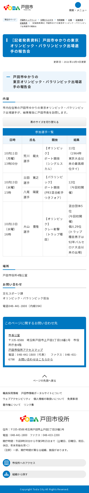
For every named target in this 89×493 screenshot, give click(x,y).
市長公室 (14, 335)
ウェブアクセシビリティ (17, 399)
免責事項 (72, 399)
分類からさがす (46, 19)
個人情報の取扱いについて (49, 399)
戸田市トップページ (28, 19)
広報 (70, 19)
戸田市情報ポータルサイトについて (41, 393)
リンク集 (29, 404)
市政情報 (60, 19)
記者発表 (79, 19)
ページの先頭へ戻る (44, 378)
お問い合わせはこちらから (35, 359)
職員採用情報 (10, 393)
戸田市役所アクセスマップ (25, 350)
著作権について (12, 404)
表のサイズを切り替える (44, 122)
